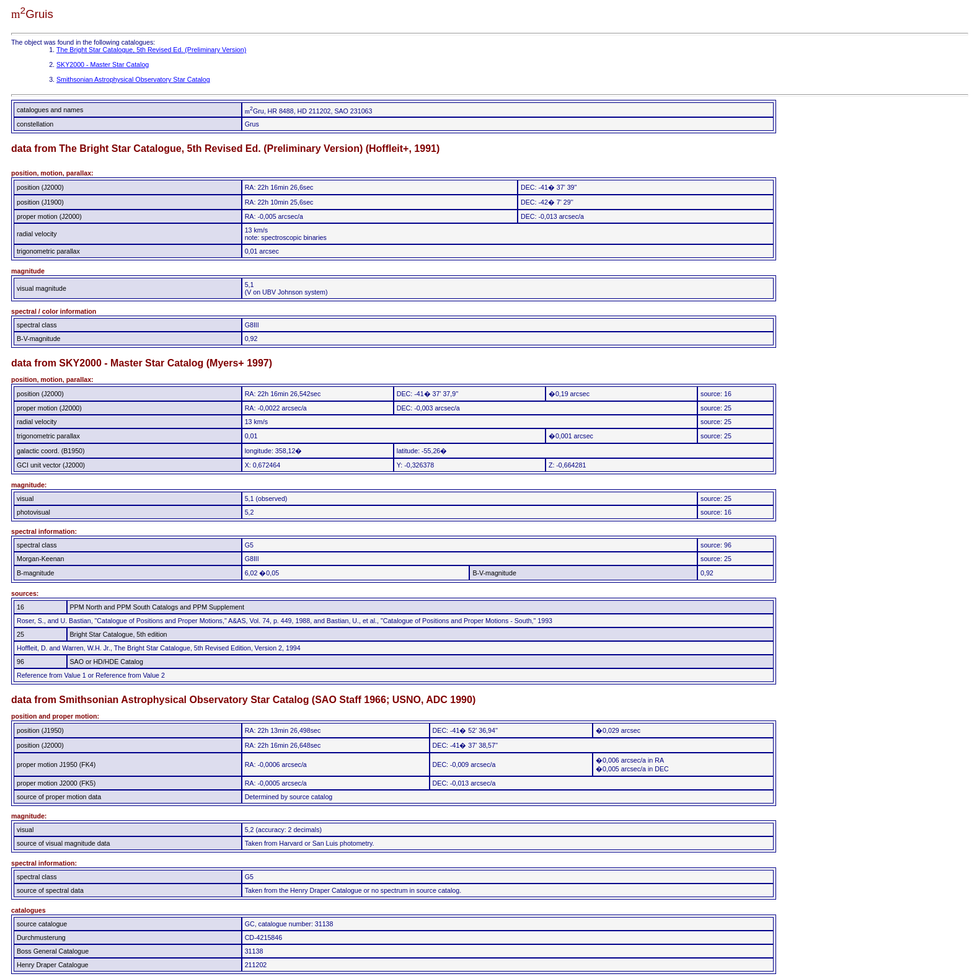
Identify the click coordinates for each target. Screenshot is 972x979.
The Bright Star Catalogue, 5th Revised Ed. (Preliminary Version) (151, 49)
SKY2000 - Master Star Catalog (102, 64)
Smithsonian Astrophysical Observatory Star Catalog (133, 79)
